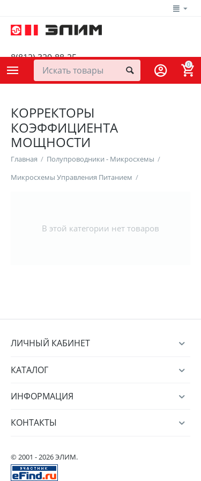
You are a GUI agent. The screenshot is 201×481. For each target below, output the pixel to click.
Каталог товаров (12, 70)
